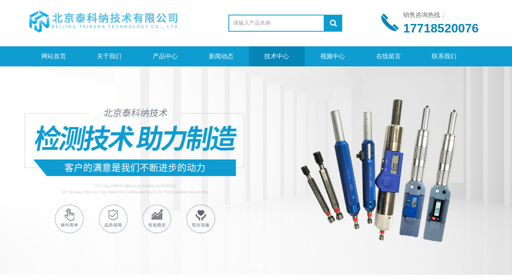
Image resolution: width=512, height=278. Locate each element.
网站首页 (53, 56)
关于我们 (109, 56)
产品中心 (165, 56)
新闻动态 (221, 56)
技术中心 (276, 56)
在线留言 (388, 56)
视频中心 (332, 56)
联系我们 (444, 56)
